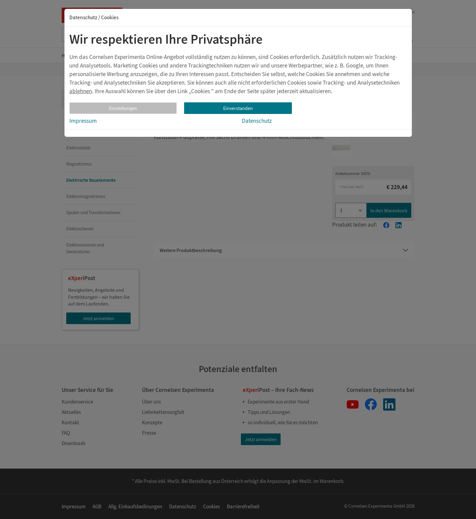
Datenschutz (257, 120)
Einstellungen (123, 108)
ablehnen (80, 91)
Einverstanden (238, 108)
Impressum (83, 120)
